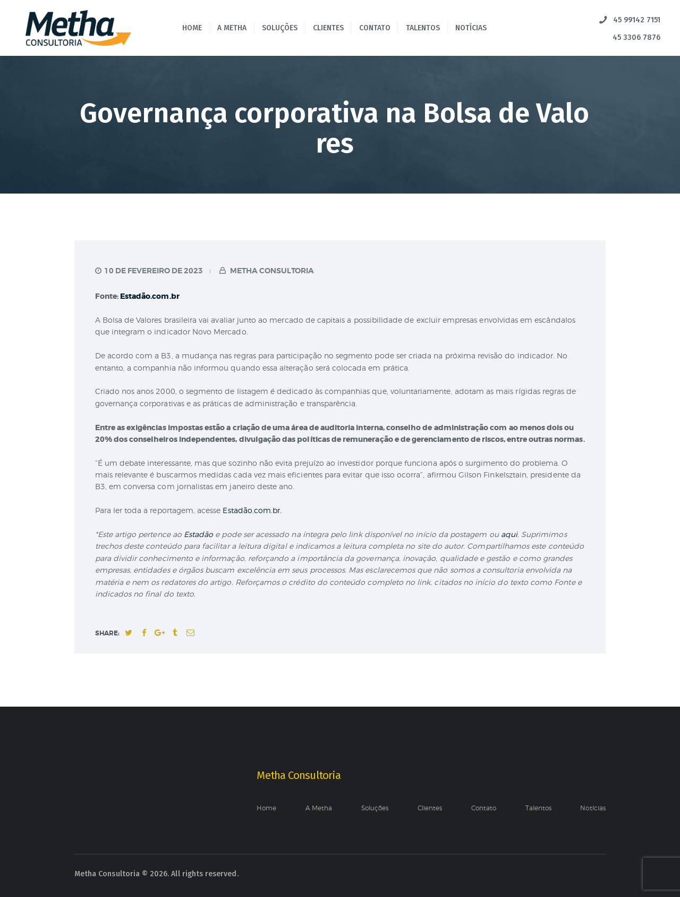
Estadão (199, 534)
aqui (509, 534)
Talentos (538, 808)
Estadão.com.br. (252, 510)
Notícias (592, 808)
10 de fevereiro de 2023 (153, 270)
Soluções (374, 808)
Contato (483, 808)
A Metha (318, 808)
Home (266, 808)
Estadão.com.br (150, 296)
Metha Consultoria (271, 270)
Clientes (430, 808)
